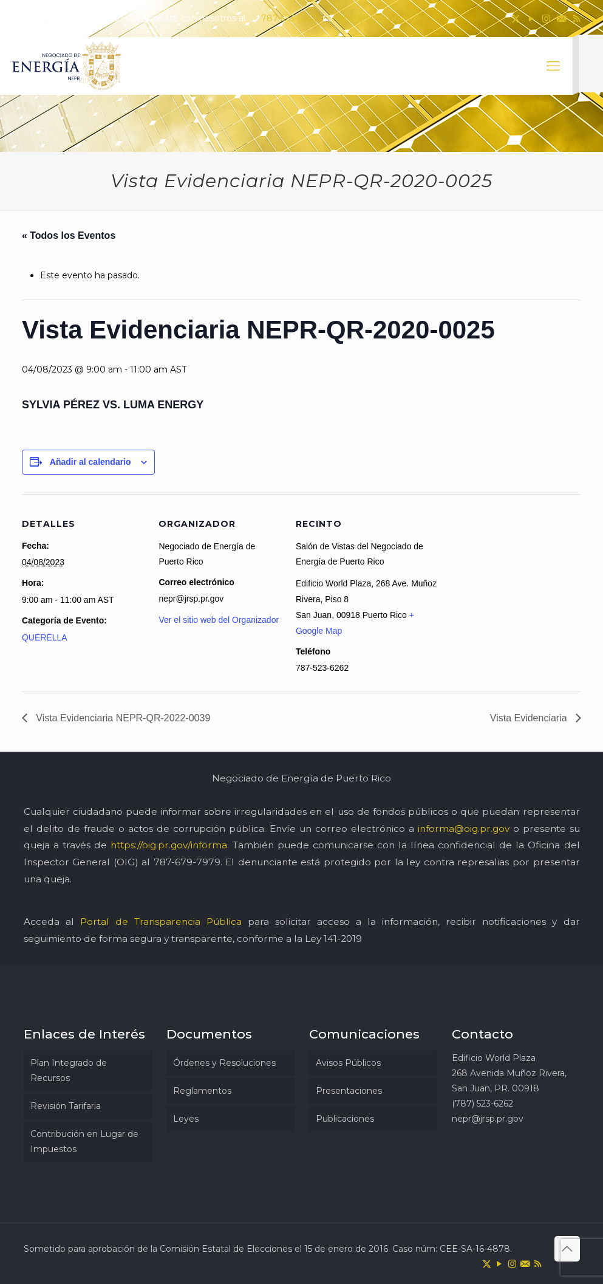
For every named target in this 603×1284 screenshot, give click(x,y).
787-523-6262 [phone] (289, 18)
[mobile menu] (553, 66)
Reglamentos (202, 1090)
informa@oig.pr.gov (463, 828)
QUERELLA (44, 637)
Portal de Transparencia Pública (161, 921)
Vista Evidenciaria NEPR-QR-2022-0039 (121, 718)
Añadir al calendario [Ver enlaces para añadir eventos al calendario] (90, 462)
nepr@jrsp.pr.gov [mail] (368, 18)
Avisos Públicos (348, 1062)
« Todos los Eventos (68, 235)
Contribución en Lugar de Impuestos (84, 1141)
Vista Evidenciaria (530, 718)
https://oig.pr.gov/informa (169, 845)
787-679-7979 (187, 862)
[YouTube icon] (531, 18)
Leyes (186, 1118)
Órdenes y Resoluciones (224, 1062)
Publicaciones (345, 1118)
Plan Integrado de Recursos (68, 1070)
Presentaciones (349, 1090)
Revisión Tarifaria (65, 1105)
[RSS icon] (576, 18)
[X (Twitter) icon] (515, 18)
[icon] (561, 18)
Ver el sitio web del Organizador (218, 620)
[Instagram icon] (546, 18)
